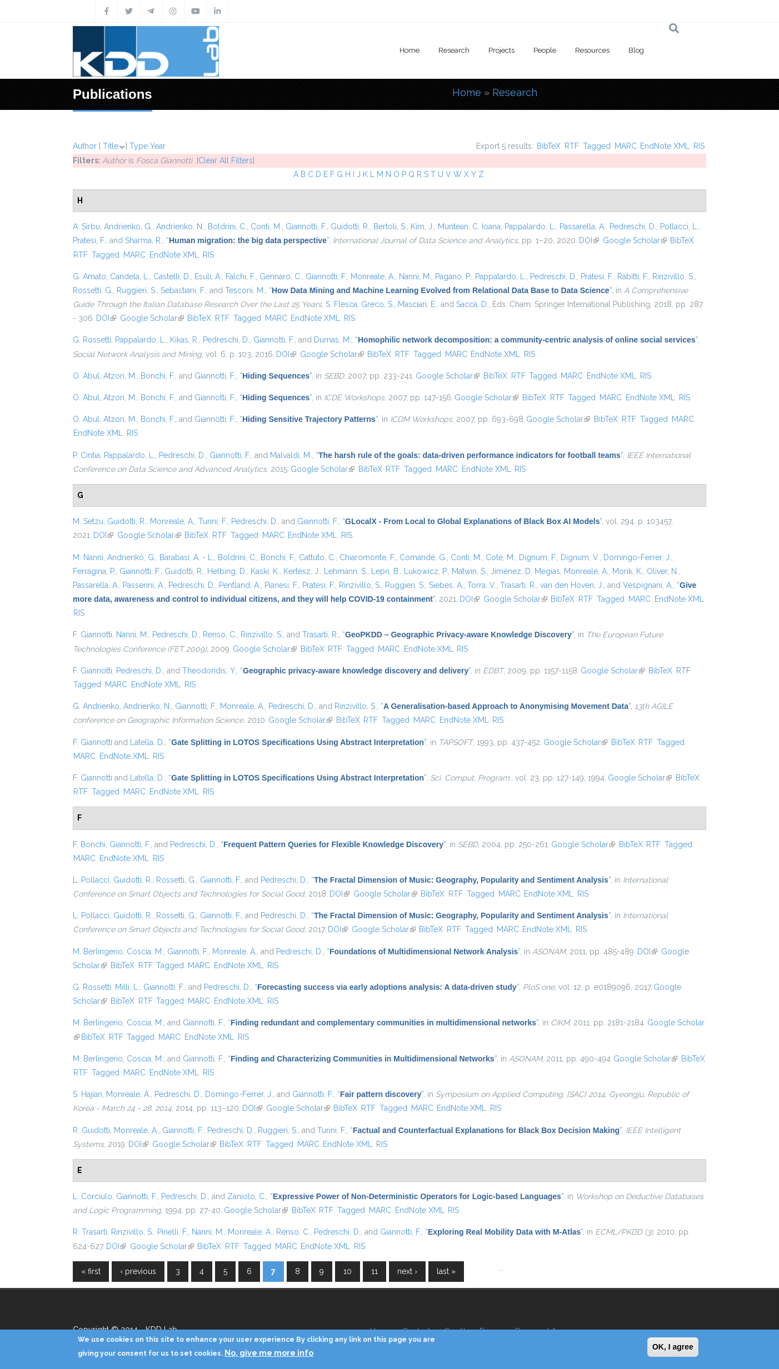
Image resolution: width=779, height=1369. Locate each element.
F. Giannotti (92, 634)
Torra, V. (481, 585)
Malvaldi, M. (291, 455)
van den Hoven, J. (571, 585)
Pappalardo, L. (530, 226)
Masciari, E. (417, 304)
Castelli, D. (172, 276)
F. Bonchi (89, 844)
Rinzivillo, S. (673, 276)
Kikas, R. (184, 339)
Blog (636, 50)
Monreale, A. (373, 276)
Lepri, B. (385, 571)
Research (454, 50)
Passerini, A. (143, 585)
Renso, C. (220, 634)
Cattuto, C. (317, 557)
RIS (699, 146)
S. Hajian (87, 1094)
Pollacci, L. (679, 226)
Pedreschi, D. (633, 226)
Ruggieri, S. (137, 290)
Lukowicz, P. (426, 571)
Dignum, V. (580, 557)
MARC (626, 146)
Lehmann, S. (345, 571)
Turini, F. (212, 521)
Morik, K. (627, 571)
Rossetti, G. (93, 290)
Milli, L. (127, 987)
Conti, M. (266, 226)
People (544, 50)
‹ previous (138, 1271)
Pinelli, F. (172, 1231)
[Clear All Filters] (225, 160)
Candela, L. (129, 276)
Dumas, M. (332, 339)
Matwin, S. (469, 571)
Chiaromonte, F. (367, 557)
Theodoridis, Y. (209, 670)
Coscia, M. (145, 951)
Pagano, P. (453, 276)
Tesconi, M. (245, 290)
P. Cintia (86, 455)
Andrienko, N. (180, 226)
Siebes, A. (446, 585)
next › (407, 1271)
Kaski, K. (265, 571)
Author (85, 146)
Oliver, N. (662, 571)
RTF (572, 146)
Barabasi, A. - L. (186, 557)
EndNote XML (665, 146)
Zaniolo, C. (246, 1196)
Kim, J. (422, 226)
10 (347, 1271)
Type (138, 146)
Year (158, 146)
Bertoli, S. (390, 226)
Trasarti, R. (518, 585)
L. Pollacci (91, 879)
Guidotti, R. (350, 226)
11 (374, 1271)
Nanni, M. (415, 276)
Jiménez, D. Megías (525, 571)
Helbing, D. (227, 571)
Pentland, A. (240, 585)
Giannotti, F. (306, 226)
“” (247, 240)
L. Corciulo (92, 1196)
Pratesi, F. (89, 240)
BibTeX (549, 146)
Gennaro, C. (280, 276)
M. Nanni (88, 557)
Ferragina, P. (94, 571)
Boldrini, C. (227, 226)
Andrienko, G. (128, 226)
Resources (592, 50)
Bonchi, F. (158, 375)
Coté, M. (500, 557)
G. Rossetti (92, 339)
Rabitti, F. (632, 276)
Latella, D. (147, 742)
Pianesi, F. (281, 585)
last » (446, 1271)
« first (91, 1271)
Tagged (597, 146)
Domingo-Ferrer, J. (637, 557)
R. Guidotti (91, 1130)
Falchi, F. (241, 276)
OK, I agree (672, 1346)
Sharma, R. (143, 240)
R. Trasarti (90, 1231)
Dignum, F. (538, 557)
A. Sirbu (86, 226)
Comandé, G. (423, 557)
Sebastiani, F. (183, 290)
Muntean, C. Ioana (469, 226)
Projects (501, 50)
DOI (589, 240)
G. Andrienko (96, 706)
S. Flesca (341, 304)
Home (410, 50)
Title (110, 146)
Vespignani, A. (648, 585)
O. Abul (86, 375)
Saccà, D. (472, 304)
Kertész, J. (301, 571)
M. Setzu (88, 521)
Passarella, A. (583, 226)
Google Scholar (635, 240)
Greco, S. (377, 304)
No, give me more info (268, 1352)
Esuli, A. (208, 276)
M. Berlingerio (98, 951)
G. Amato (89, 276)
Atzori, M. (120, 375)
